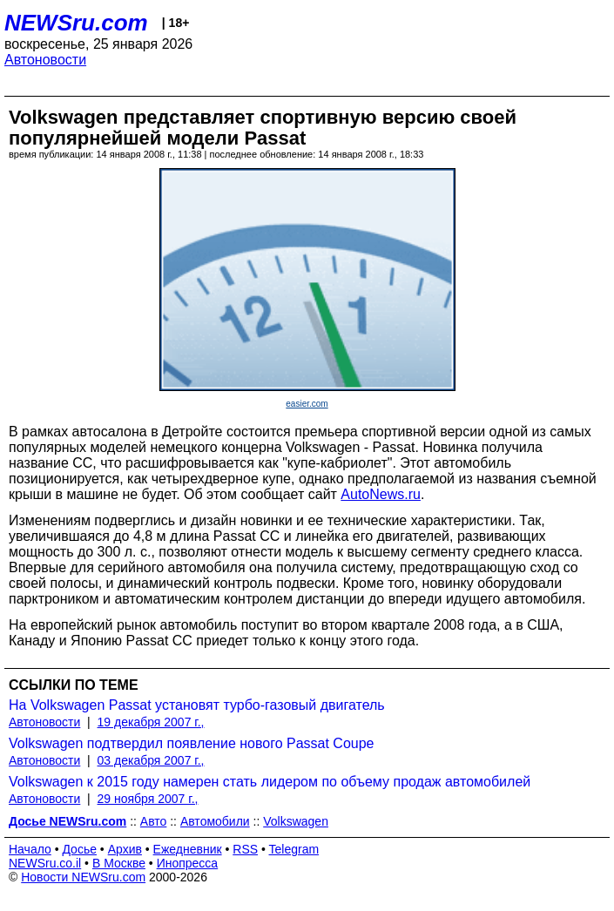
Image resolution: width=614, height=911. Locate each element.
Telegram (294, 849)
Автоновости (45, 59)
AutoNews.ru (381, 494)
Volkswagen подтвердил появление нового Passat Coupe (191, 743)
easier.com (306, 403)
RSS (245, 849)
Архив (125, 849)
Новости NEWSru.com (83, 877)
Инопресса (188, 863)
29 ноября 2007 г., (148, 799)
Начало (30, 849)
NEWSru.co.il (45, 863)
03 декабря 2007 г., (151, 760)
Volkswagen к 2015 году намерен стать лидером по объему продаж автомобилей (269, 781)
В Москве (118, 863)
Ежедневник (187, 849)
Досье (79, 849)
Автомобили (215, 821)
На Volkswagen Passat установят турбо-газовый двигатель (197, 705)
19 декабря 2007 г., (151, 722)
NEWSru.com (76, 23)
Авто (153, 821)
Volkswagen (295, 821)
